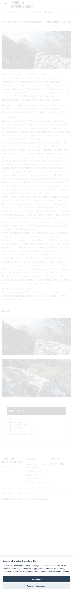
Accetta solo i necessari (36, 586)
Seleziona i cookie (61, 572)
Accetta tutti (37, 579)
